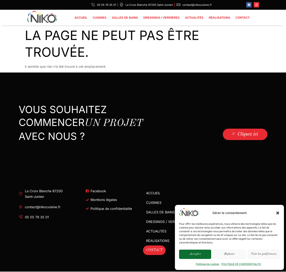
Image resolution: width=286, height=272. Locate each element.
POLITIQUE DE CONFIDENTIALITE (241, 264)
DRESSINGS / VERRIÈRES (161, 17)
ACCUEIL (80, 17)
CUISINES (99, 17)
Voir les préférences (263, 254)
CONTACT (243, 17)
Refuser (229, 254)
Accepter (195, 254)
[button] (278, 213)
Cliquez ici (244, 134)
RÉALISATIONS (219, 17)
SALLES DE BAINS (125, 17)
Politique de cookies (207, 264)
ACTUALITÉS (194, 17)
